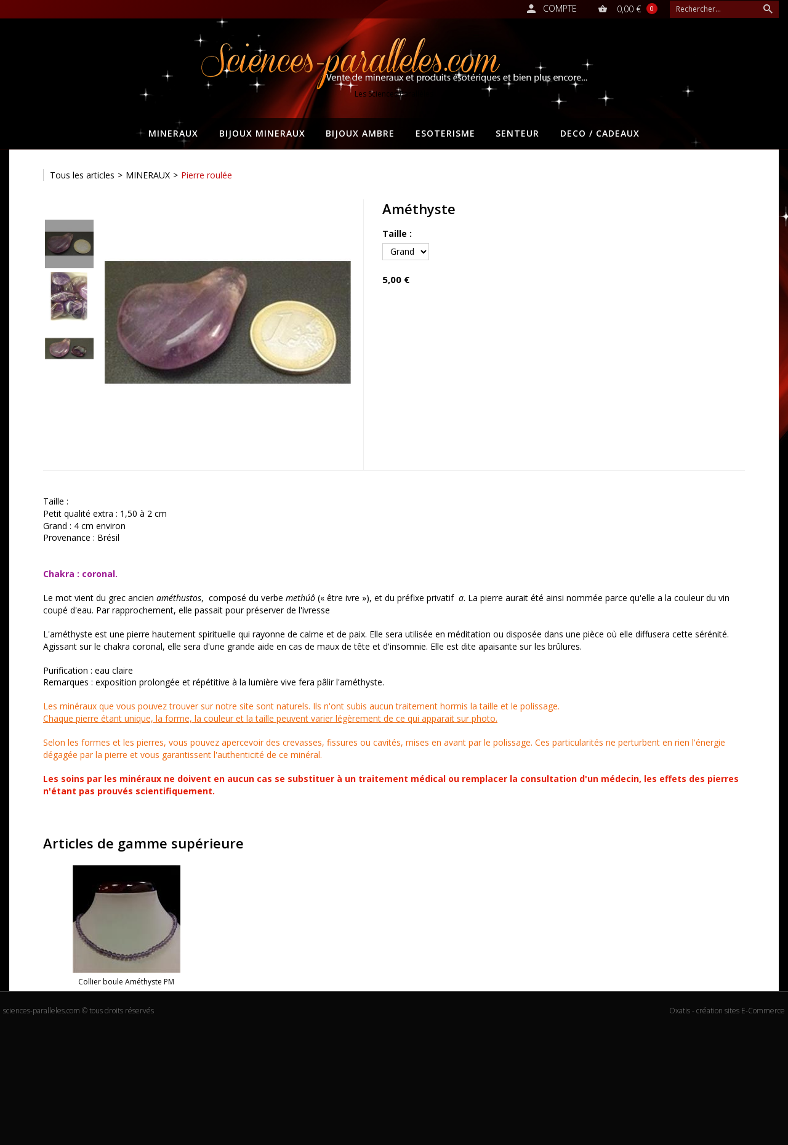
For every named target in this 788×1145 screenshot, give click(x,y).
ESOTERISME (445, 133)
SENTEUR (517, 133)
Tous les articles (82, 175)
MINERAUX (173, 133)
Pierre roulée (206, 175)
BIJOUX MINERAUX (262, 133)
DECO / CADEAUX (600, 133)
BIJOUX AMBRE (360, 133)
